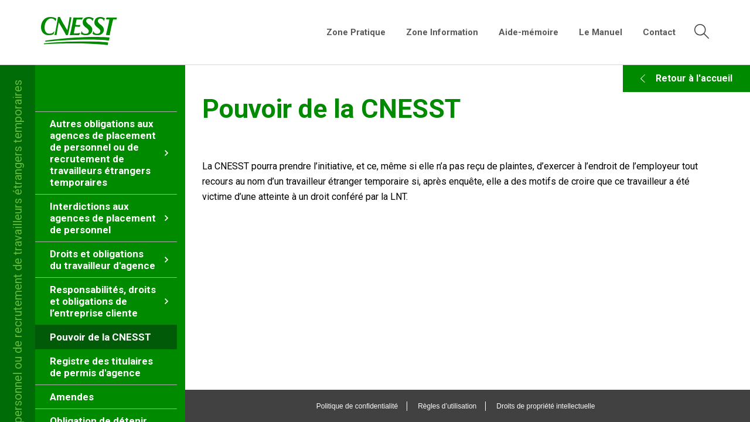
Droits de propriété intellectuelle (558, 406)
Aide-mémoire (528, 32)
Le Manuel (600, 32)
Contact (659, 32)
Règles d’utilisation (459, 406)
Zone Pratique (356, 32)
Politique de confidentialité (369, 406)
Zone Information (442, 32)
